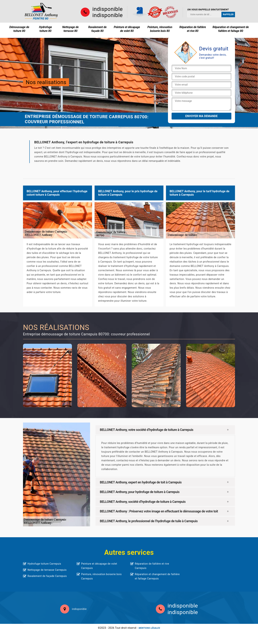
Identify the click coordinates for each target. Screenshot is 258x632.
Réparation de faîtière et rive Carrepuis (152, 565)
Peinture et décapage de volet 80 (127, 29)
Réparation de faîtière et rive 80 (192, 29)
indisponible (107, 9)
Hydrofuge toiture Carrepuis (44, 563)
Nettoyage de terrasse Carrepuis (47, 569)
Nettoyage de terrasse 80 (70, 29)
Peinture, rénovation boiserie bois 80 (159, 29)
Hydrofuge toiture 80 (45, 29)
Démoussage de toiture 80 (19, 29)
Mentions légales (149, 628)
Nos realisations (46, 82)
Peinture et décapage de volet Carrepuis (99, 565)
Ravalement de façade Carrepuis (47, 576)
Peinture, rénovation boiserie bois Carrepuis (101, 576)
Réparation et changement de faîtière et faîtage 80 (231, 29)
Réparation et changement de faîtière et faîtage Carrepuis (157, 576)
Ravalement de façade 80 (97, 29)
